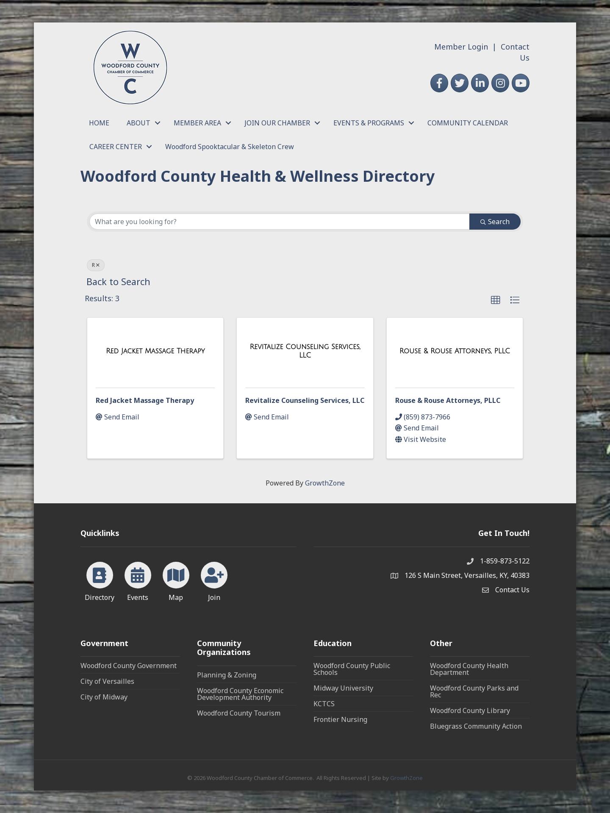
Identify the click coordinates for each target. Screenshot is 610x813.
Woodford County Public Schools (351, 669)
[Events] (137, 580)
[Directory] (99, 580)
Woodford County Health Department (469, 669)
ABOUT (138, 123)
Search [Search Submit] (495, 221)
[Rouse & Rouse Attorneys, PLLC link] (454, 351)
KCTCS (324, 703)
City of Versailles (107, 681)
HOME (99, 123)
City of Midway (104, 697)
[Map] (176, 580)
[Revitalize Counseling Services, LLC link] (304, 351)
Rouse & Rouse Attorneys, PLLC (447, 400)
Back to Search (118, 281)
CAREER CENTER (115, 146)
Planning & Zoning (226, 675)
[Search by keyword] (279, 222)
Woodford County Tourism (238, 713)
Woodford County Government (128, 665)
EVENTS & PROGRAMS (368, 123)
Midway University (343, 688)
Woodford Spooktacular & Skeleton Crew (229, 146)
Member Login (461, 47)
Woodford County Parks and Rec (474, 691)
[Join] (214, 580)
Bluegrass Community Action (476, 726)
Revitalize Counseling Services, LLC (304, 400)
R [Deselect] (96, 265)
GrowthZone (325, 483)
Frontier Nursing (340, 719)
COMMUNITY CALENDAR (467, 123)
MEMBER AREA (197, 123)
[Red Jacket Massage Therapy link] (155, 351)
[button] (495, 300)
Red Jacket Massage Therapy (145, 400)
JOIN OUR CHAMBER (277, 123)
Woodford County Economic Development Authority (240, 694)
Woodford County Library (470, 710)
